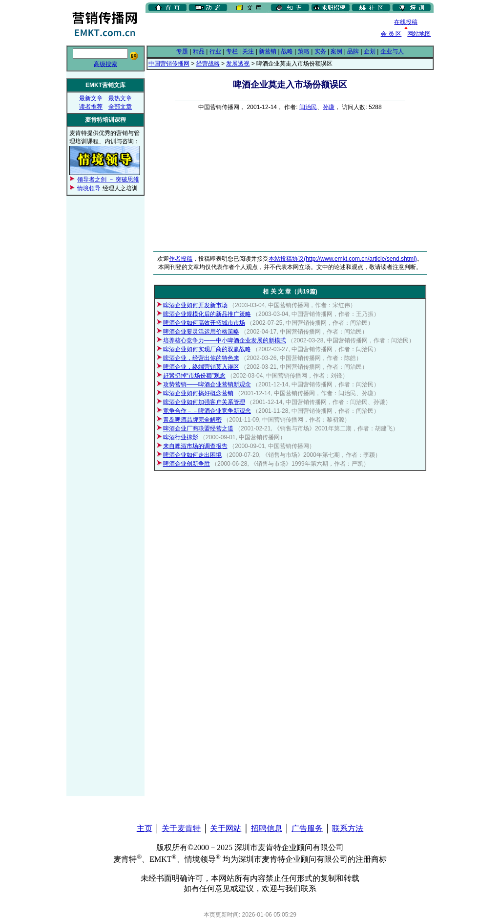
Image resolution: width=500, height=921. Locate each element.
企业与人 (392, 51)
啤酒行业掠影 (180, 437)
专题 (182, 51)
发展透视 (238, 63)
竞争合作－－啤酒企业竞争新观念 (207, 410)
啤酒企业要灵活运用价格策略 (201, 331)
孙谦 (328, 107)
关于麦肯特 (181, 828)
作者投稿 (180, 258)
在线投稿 (405, 22)
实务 (320, 51)
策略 (304, 51)
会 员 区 (391, 33)
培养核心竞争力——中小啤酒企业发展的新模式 (224, 340)
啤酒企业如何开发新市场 (195, 305)
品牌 (353, 51)
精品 (199, 51)
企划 (369, 51)
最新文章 (91, 98)
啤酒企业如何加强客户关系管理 (204, 402)
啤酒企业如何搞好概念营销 (198, 393)
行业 (215, 51)
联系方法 (347, 828)
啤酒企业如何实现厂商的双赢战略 (207, 349)
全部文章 (120, 106)
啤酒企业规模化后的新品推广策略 (207, 314)
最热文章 (120, 98)
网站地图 (419, 33)
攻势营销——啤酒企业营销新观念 (207, 384)
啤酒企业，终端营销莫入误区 (201, 366)
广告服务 (307, 828)
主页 (144, 828)
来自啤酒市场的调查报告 (195, 446)
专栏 (232, 51)
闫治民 (308, 107)
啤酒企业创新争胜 (186, 463)
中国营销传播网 (168, 63)
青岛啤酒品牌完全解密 (192, 419)
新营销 (267, 51)
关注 (248, 51)
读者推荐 (91, 106)
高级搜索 (105, 64)
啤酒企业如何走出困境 (192, 454)
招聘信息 (266, 828)
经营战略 (208, 63)
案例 (336, 51)
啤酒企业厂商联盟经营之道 (198, 428)
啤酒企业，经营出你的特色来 (201, 358)
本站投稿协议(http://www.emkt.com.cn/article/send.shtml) (343, 258)
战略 (287, 51)
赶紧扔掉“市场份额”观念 (194, 375)
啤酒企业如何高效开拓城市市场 (204, 322)
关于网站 (225, 828)
